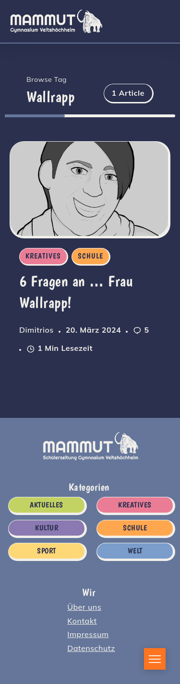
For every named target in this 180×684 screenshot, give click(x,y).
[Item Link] (89, 189)
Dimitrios (36, 330)
